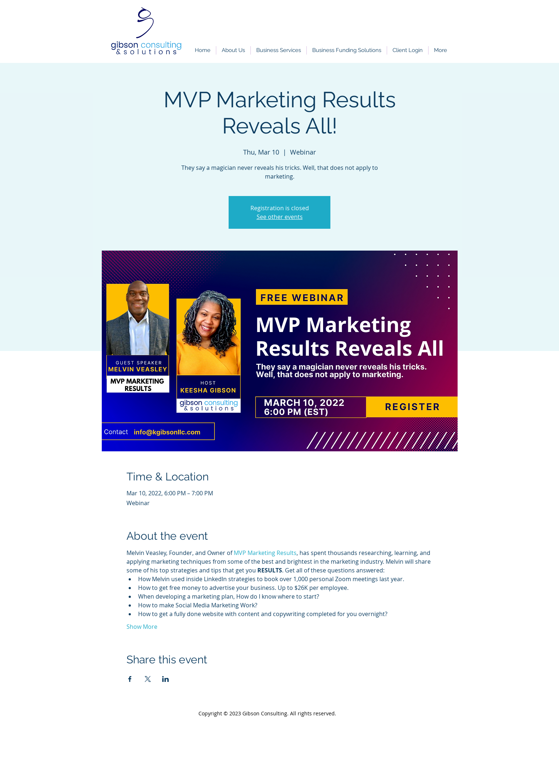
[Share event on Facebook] (129, 679)
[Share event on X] (147, 679)
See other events (280, 217)
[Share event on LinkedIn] (165, 679)
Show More (141, 627)
